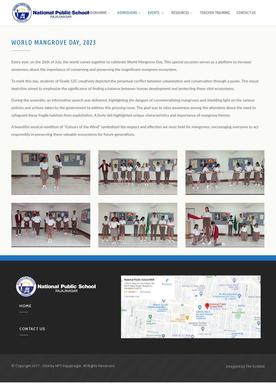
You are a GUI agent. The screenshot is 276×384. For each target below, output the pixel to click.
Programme (98, 12)
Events (156, 12)
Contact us (32, 328)
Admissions (129, 12)
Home (48, 12)
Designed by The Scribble (245, 366)
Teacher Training (215, 12)
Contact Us (246, 12)
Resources (182, 12)
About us (69, 12)
